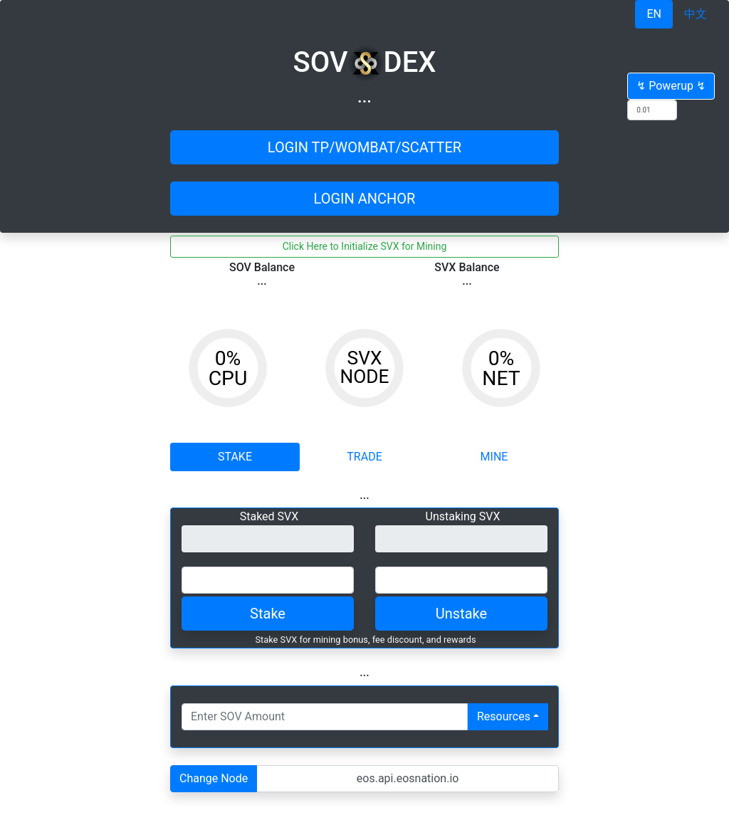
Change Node (213, 778)
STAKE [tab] (235, 456)
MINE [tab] (494, 456)
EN (653, 14)
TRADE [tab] (364, 456)
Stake (267, 613)
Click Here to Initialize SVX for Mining (365, 246)
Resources (503, 716)
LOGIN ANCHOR (365, 198)
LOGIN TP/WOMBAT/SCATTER (364, 147)
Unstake (461, 613)
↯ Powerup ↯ (671, 86)
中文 (695, 14)
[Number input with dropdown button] (325, 716)
